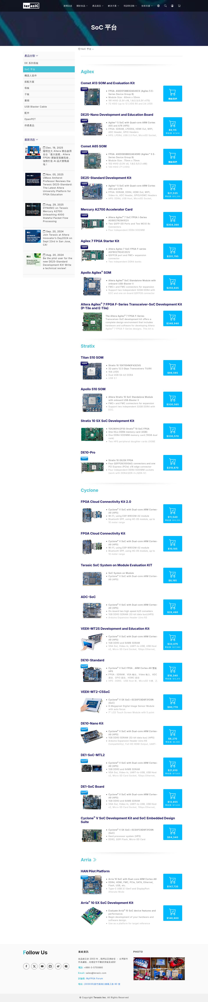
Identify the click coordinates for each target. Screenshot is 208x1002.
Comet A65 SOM (94, 146)
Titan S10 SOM (92, 357)
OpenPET (30, 119)
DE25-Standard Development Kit (106, 178)
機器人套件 (31, 75)
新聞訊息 (68, 5)
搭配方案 (29, 81)
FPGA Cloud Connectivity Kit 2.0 (106, 502)
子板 (27, 94)
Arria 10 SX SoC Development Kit (107, 903)
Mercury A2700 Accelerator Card (107, 209)
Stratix (88, 346)
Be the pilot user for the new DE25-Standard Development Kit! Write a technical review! (57, 261)
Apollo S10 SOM (93, 389)
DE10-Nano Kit (92, 723)
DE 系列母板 (32, 63)
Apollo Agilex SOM (96, 272)
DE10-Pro (88, 452)
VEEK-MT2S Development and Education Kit (115, 628)
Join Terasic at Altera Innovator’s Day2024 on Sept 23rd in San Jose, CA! (57, 238)
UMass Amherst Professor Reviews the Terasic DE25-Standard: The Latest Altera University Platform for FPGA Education (57, 184)
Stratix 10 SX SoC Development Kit (107, 421)
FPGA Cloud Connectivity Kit (103, 533)
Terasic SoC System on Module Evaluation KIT (116, 565)
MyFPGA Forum (94, 978)
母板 (27, 88)
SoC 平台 (86, 49)
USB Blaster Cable (36, 106)
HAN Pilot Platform (95, 871)
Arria (89, 859)
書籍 (27, 100)
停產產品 (29, 125)
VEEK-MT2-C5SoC (95, 692)
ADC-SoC (88, 597)
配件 (27, 112)
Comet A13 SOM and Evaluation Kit (108, 83)
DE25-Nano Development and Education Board (117, 115)
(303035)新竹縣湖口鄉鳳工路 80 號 (102, 984)
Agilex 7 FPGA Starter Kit (100, 241)
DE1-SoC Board (92, 786)
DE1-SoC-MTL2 (93, 755)
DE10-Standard (92, 660)
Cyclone (89, 490)
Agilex (87, 71)
